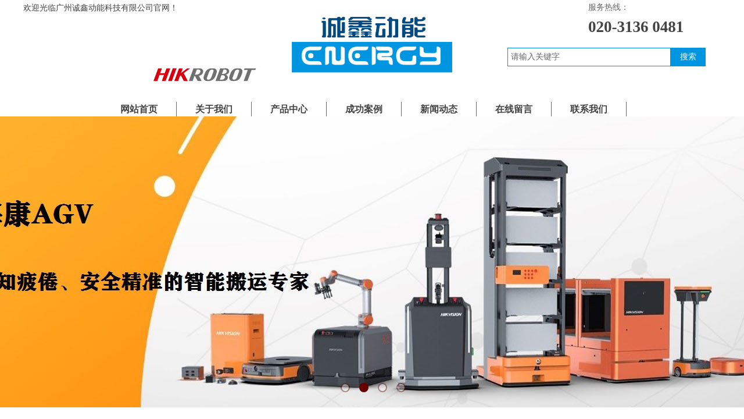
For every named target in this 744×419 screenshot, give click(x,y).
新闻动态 (438, 109)
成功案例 (363, 109)
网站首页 (139, 109)
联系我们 (588, 109)
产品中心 (288, 109)
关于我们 (214, 109)
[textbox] (589, 57)
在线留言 (513, 109)
